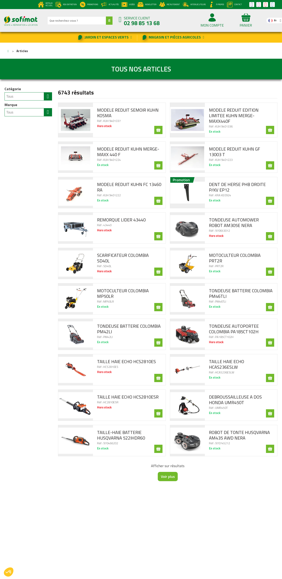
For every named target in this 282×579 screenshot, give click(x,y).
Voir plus (168, 476)
